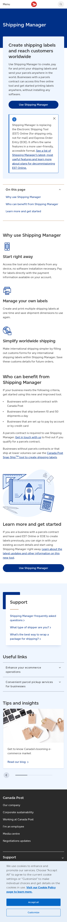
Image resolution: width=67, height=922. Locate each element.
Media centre (11, 833)
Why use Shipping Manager (23, 197)
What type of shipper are (31, 627)
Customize (33, 912)
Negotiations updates (17, 841)
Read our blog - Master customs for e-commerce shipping (27, 713)
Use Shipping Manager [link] (33, 104)
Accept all (33, 902)
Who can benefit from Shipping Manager (32, 204)
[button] (54, 118)
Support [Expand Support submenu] (33, 857)
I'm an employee (13, 826)
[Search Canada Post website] (61, 4)
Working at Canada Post (18, 819)
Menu (6, 4)
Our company (11, 805)
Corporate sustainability (18, 812)
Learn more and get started (23, 211)
